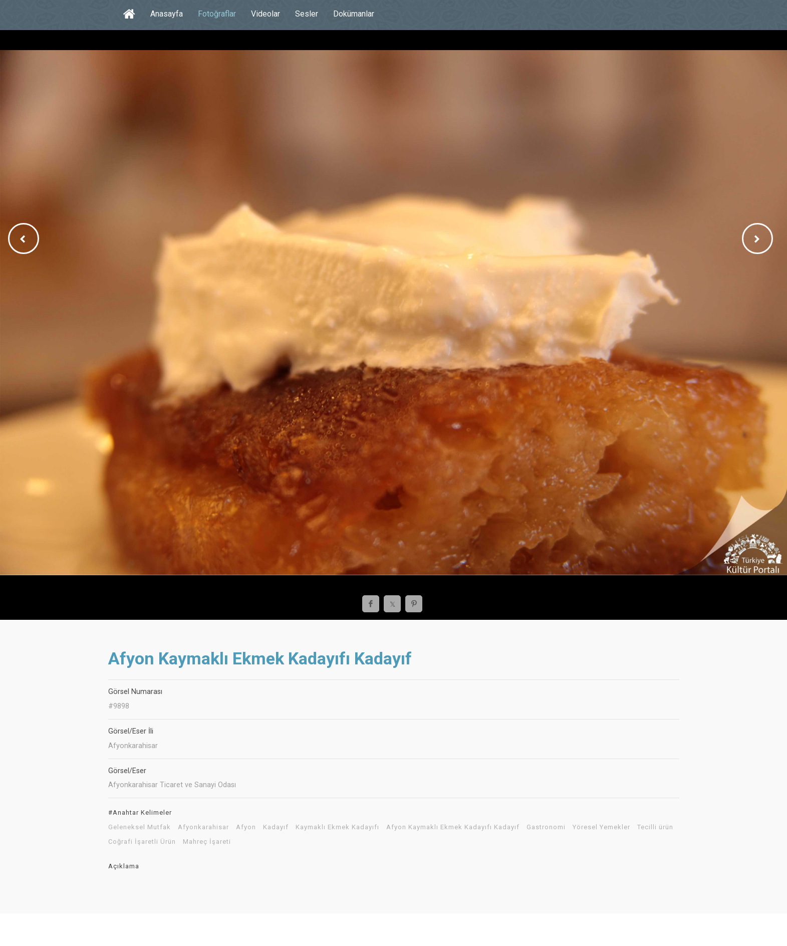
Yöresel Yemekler (601, 827)
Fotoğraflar (217, 14)
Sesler (306, 14)
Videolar (265, 14)
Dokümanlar (353, 14)
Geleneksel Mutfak (139, 827)
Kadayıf (276, 827)
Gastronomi (546, 827)
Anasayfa (166, 14)
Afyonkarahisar (203, 827)
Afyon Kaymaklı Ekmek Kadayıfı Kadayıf (452, 827)
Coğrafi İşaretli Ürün (142, 841)
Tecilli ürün (655, 827)
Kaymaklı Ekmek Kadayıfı (337, 827)
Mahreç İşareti (207, 841)
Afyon (246, 827)
